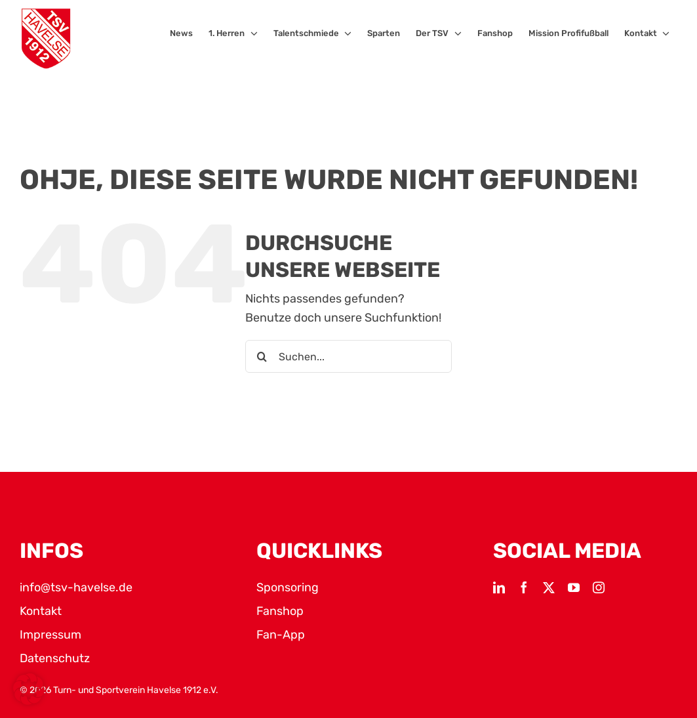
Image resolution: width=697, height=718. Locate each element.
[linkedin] (499, 587)
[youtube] (574, 587)
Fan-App (280, 634)
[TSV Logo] (46, 39)
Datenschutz (55, 658)
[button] (29, 689)
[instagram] (599, 587)
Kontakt (41, 611)
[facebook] (524, 587)
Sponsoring (287, 587)
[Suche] (261, 356)
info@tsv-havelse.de (76, 587)
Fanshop (280, 611)
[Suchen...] (348, 356)
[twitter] (549, 587)
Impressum (50, 634)
